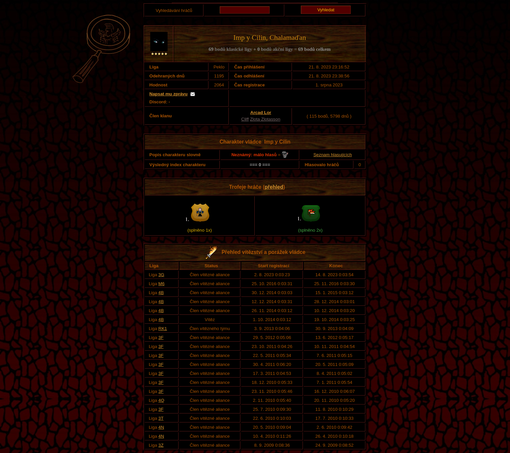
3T (161, 418)
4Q (161, 400)
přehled (274, 187)
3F (161, 337)
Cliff (245, 119)
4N (161, 427)
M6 (161, 283)
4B (161, 292)
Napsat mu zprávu (168, 93)
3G (161, 274)
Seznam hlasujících (333, 154)
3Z (161, 445)
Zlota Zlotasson (265, 119)
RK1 (162, 328)
